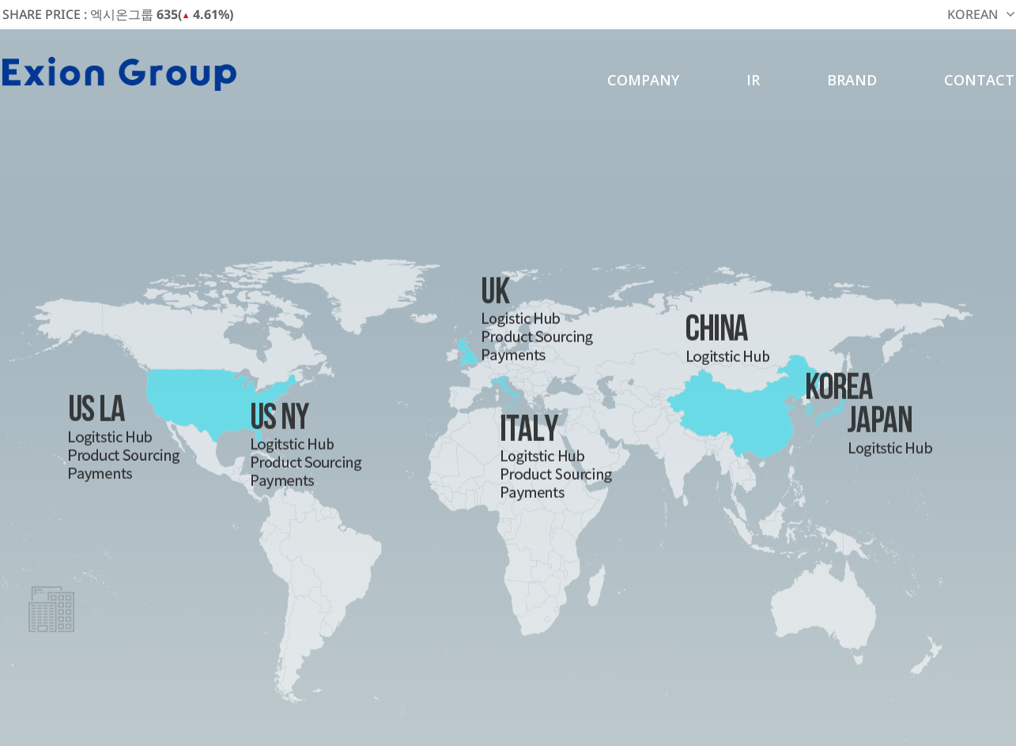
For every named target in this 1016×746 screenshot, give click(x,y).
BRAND (852, 80)
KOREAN (972, 14)
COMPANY (643, 80)
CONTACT (979, 80)
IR (753, 80)
